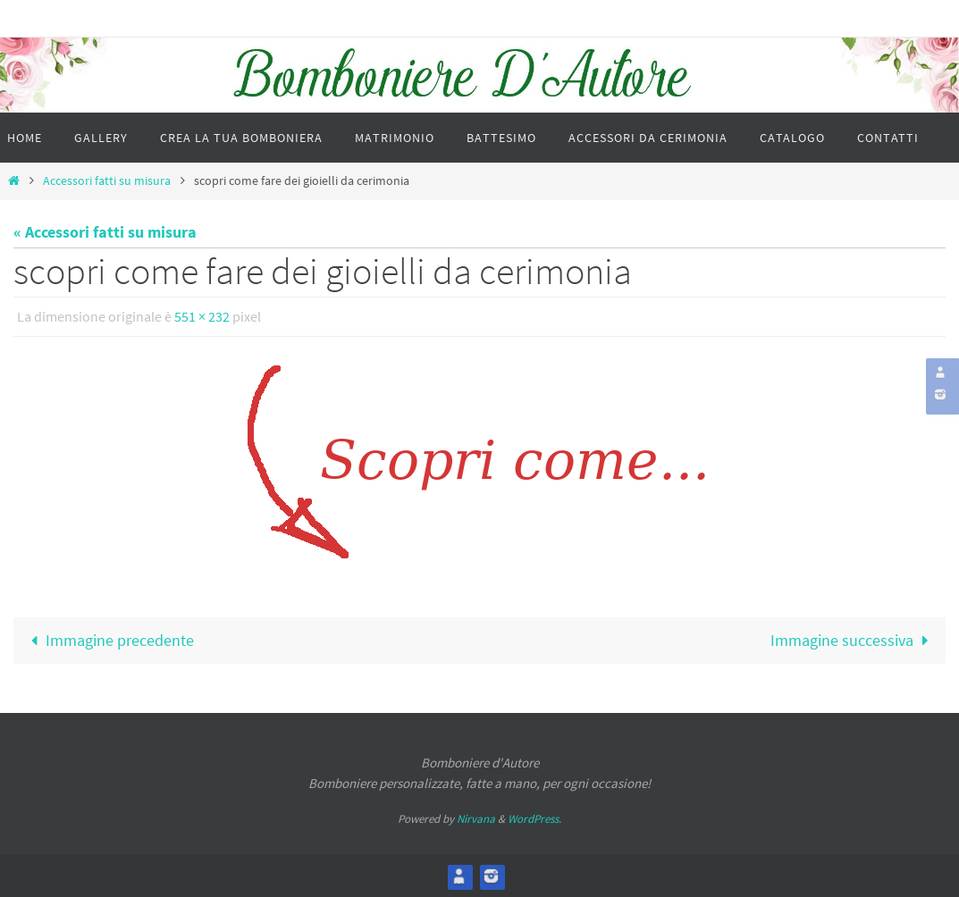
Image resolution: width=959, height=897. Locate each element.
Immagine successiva (853, 639)
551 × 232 (202, 316)
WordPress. (534, 818)
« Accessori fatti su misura (105, 232)
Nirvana (476, 818)
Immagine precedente (107, 639)
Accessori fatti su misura (107, 180)
